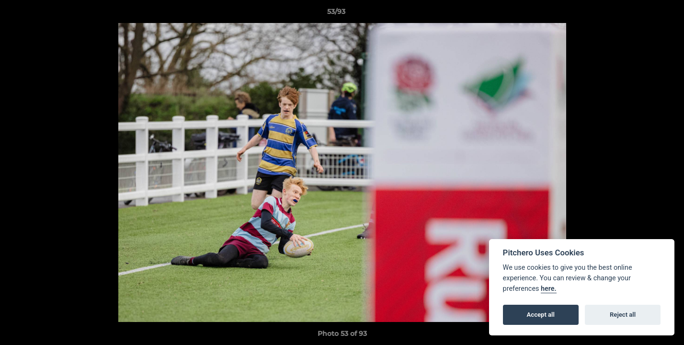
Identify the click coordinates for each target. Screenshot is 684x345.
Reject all (623, 314)
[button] (644, 14)
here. (549, 289)
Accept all (541, 314)
